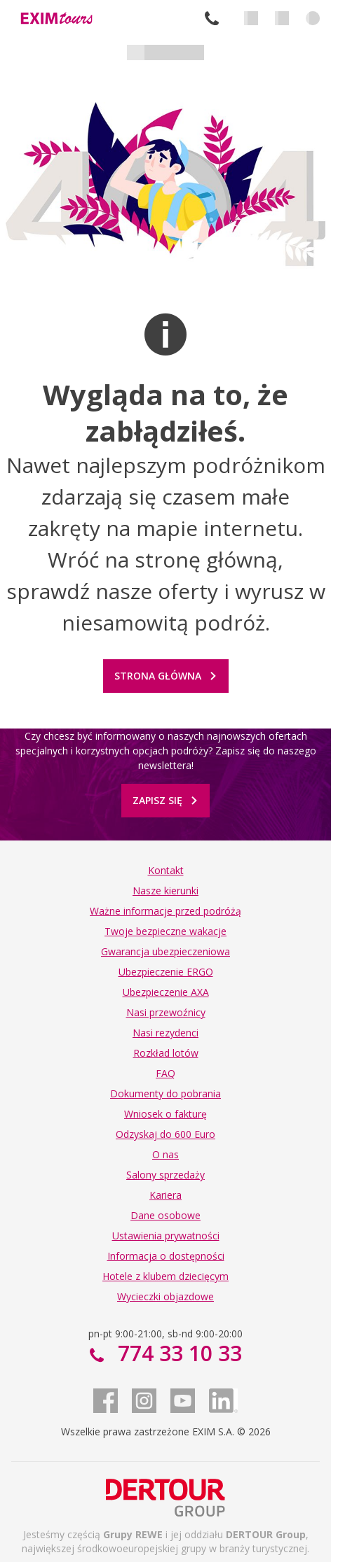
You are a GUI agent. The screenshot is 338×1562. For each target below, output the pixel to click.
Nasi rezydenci (165, 1032)
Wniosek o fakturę (165, 1113)
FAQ (165, 1073)
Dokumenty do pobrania (165, 1093)
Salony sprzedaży (165, 1174)
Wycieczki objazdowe (165, 1296)
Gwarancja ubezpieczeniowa (165, 951)
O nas (165, 1154)
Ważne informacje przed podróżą (165, 910)
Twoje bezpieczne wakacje (165, 931)
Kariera (165, 1195)
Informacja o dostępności (165, 1255)
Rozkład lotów (165, 1053)
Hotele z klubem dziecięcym (165, 1276)
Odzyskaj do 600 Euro (165, 1134)
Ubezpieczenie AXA (166, 992)
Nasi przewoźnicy (165, 1012)
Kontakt (166, 870)
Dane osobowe (165, 1215)
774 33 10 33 (212, 18)
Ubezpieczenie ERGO (166, 971)
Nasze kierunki (165, 890)
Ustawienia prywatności (165, 1235)
